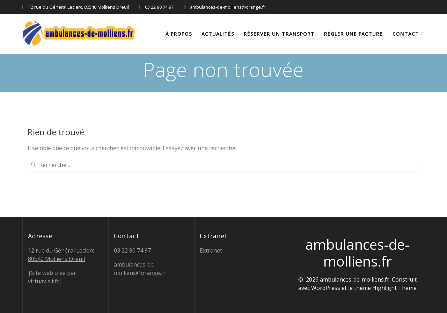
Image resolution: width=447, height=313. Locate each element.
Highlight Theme (394, 288)
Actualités (217, 33)
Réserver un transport (279, 33)
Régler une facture (353, 33)
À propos (179, 33)
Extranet (211, 250)
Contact (406, 33)
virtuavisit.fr (43, 281)
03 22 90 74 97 (132, 250)
